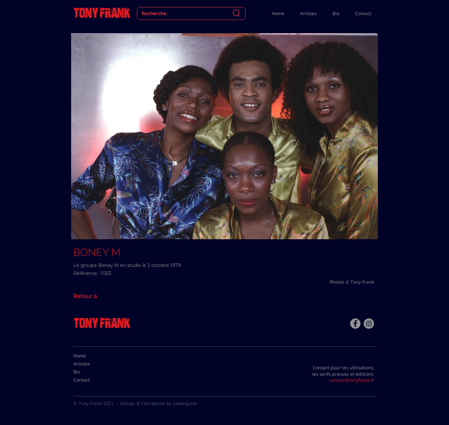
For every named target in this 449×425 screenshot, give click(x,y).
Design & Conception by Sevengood (158, 403)
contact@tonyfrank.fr (351, 380)
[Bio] (89, 371)
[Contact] (89, 379)
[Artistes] (89, 363)
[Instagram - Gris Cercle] (369, 323)
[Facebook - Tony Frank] (355, 323)
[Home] (89, 355)
